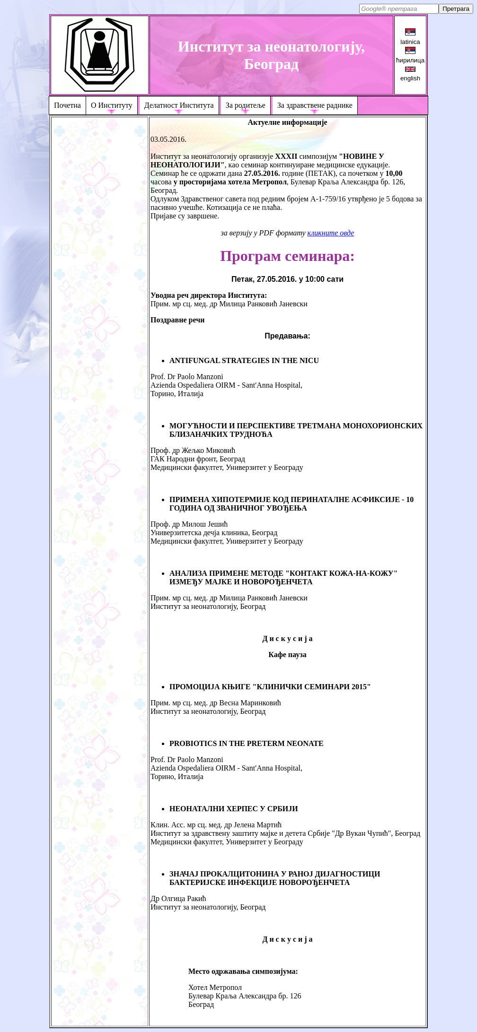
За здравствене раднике (315, 105)
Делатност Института (179, 105)
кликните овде (331, 233)
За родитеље (245, 105)
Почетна (67, 105)
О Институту (111, 105)
